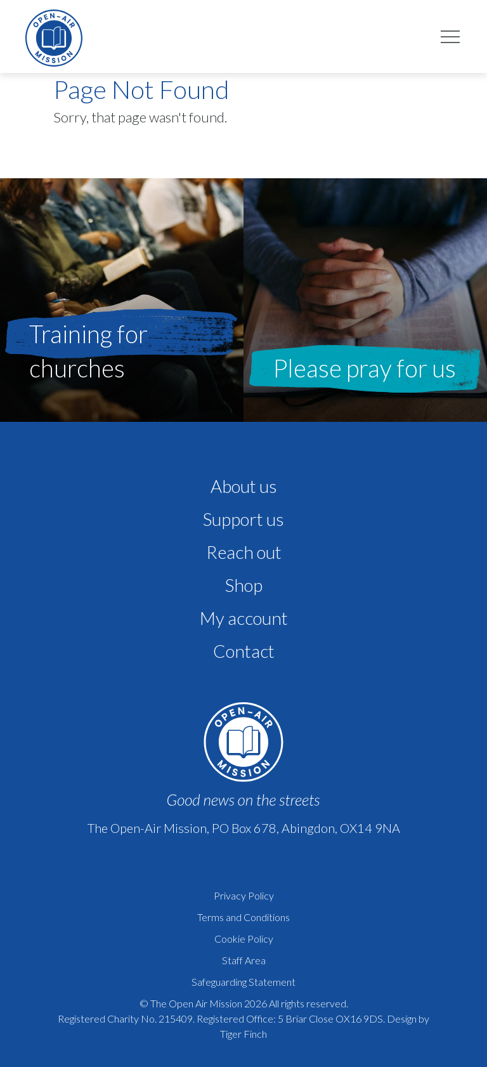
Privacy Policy (244, 895)
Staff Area (244, 960)
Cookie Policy (243, 939)
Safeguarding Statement (243, 982)
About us (244, 486)
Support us (243, 519)
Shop (244, 585)
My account (244, 618)
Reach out (244, 552)
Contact (244, 651)
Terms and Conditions (243, 917)
